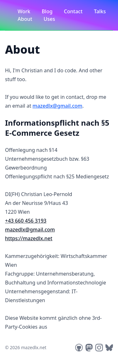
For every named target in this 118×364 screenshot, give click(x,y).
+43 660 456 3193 (25, 220)
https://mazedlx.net (28, 238)
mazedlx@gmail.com (57, 105)
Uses (49, 18)
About (26, 18)
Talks (100, 11)
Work (24, 11)
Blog (48, 11)
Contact (74, 11)
